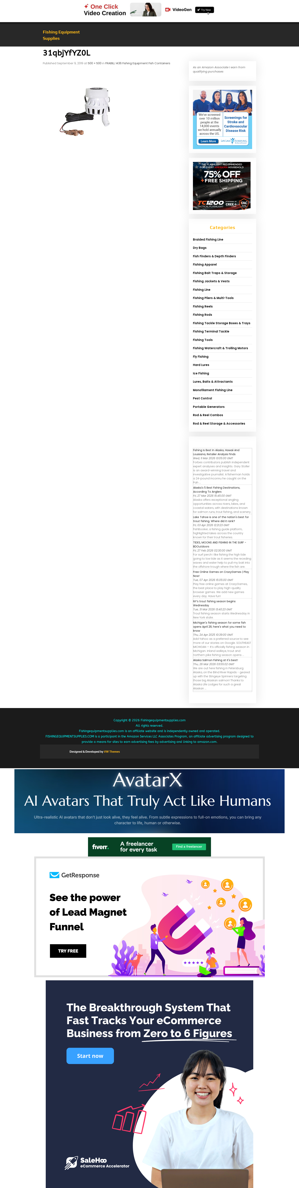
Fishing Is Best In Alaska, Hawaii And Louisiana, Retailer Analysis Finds (216, 452)
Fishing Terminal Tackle (211, 331)
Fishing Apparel (205, 264)
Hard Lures (201, 365)
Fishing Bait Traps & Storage (215, 273)
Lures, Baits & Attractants (213, 382)
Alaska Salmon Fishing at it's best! (215, 660)
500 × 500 (94, 63)
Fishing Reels (203, 306)
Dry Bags (200, 248)
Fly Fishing (200, 357)
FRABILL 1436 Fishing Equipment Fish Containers (137, 63)
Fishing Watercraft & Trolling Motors (220, 348)
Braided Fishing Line (208, 239)
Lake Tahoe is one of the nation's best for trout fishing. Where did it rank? (221, 519)
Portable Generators (209, 407)
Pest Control (202, 398)
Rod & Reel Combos (208, 415)
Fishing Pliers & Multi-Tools (213, 298)
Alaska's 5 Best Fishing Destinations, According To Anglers (216, 490)
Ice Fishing (201, 373)
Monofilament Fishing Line (213, 390)
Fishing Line (201, 290)
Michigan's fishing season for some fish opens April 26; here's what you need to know (219, 627)
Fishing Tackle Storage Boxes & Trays (221, 323)
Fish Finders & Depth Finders (214, 256)
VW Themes (111, 751)
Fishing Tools (203, 340)
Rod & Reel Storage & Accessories (219, 424)
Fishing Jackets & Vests (211, 281)
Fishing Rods (202, 315)
